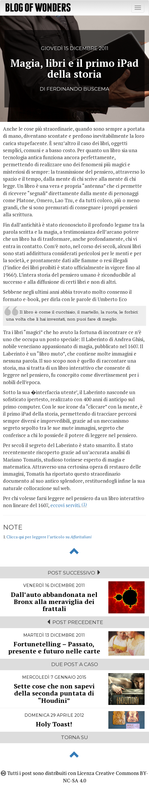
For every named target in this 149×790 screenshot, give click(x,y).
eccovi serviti (65, 505)
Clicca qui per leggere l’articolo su (49, 537)
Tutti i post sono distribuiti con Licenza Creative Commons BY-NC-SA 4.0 (74, 777)
